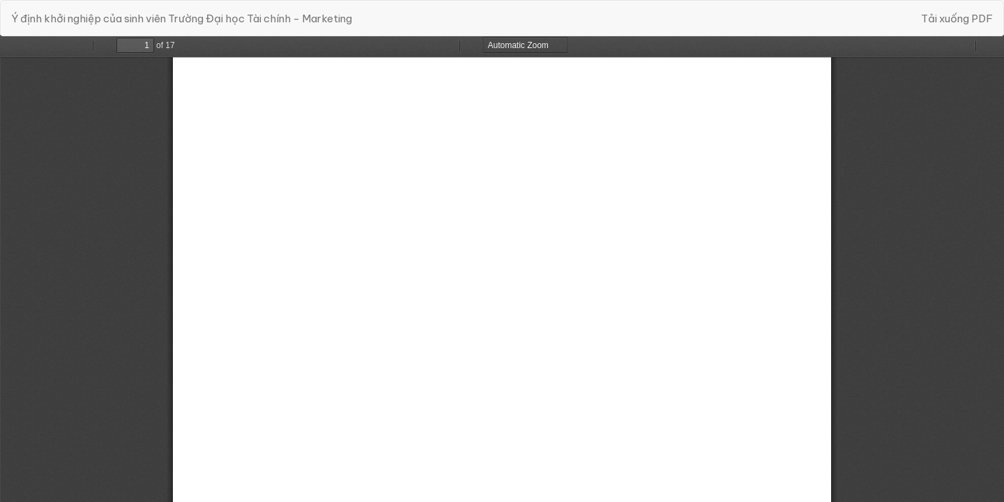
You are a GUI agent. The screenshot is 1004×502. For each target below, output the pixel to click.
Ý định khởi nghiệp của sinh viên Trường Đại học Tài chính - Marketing (181, 18)
